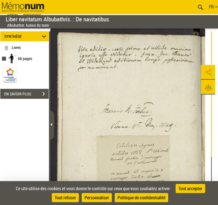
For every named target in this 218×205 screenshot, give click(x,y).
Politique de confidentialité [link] (141, 197)
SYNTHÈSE (26, 36)
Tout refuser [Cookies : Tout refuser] (65, 197)
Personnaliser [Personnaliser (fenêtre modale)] (97, 197)
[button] (208, 72)
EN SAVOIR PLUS (26, 94)
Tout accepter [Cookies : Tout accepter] (190, 188)
